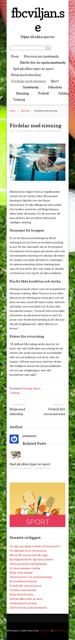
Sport (55, 81)
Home (13, 110)
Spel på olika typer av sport (33, 69)
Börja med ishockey (26, 75)
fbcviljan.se (37, 19)
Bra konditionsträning (23, 581)
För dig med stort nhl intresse (28, 550)
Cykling (64, 93)
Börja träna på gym (21, 572)
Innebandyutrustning (23, 603)
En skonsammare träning (25, 568)
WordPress (45, 630)
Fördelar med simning (28, 81)
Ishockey (55, 87)
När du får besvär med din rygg (28, 555)
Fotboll (43, 93)
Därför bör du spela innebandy (43, 62)
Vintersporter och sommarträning (31, 577)
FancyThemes (60, 630)
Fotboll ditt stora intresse (26, 585)
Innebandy (31, 87)
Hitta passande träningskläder (28, 563)
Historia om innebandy (41, 56)
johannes (28, 130)
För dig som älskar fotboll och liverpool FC (35, 546)
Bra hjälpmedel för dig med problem (31, 559)
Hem (15, 56)
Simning (22, 93)
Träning (19, 99)
